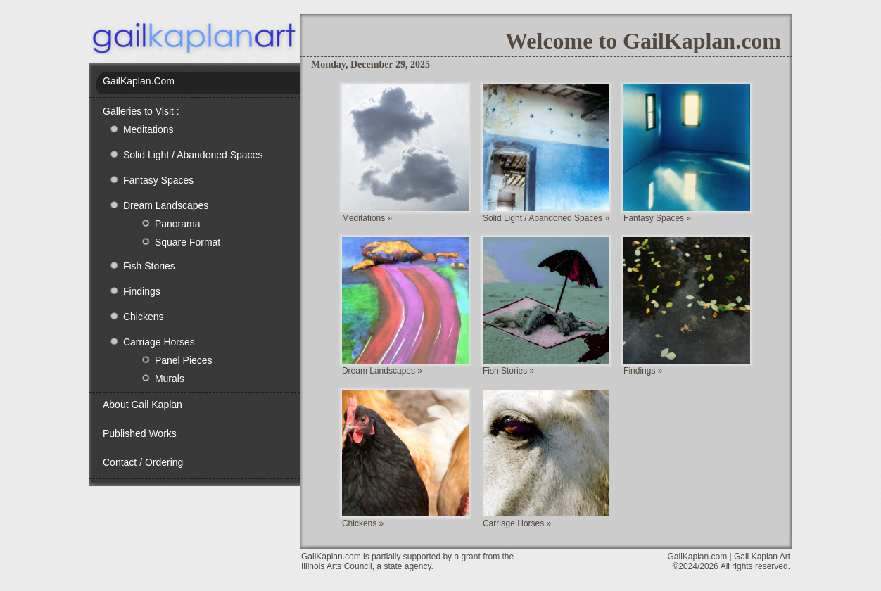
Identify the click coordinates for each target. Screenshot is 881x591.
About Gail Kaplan (142, 404)
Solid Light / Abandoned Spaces (182, 154)
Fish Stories (139, 265)
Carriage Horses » (517, 523)
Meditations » (367, 218)
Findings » (642, 371)
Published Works (140, 433)
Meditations (138, 128)
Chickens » (363, 523)
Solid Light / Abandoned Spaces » (546, 218)
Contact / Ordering (143, 462)
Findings (131, 290)
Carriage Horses (149, 341)
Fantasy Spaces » (657, 218)
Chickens (133, 316)
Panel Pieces (165, 359)
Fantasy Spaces (148, 179)
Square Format (168, 241)
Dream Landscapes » (382, 371)
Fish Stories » (508, 371)
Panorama (158, 223)
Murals (150, 377)
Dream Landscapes (155, 204)
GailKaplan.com (139, 81)
